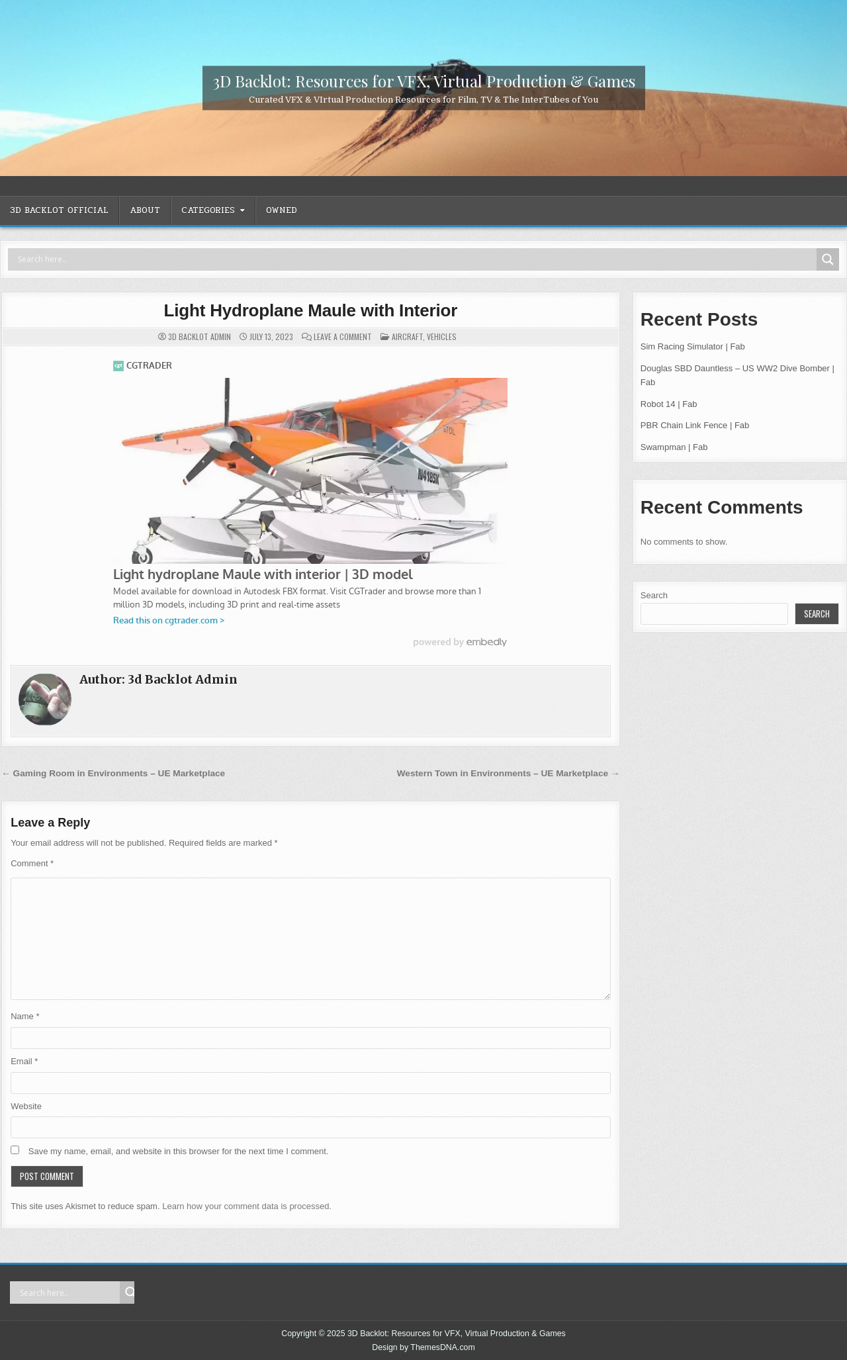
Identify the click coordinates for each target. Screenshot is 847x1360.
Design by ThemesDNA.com (423, 1347)
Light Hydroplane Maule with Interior (310, 310)
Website (26, 1106)
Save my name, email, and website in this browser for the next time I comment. (178, 1151)
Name (25, 1016)
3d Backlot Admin (199, 337)
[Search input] (415, 259)
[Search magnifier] (828, 259)
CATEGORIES (208, 210)
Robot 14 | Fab (669, 404)
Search (654, 595)
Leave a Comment (343, 337)
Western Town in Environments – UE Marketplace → (508, 773)
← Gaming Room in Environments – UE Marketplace (113, 773)
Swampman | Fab (674, 447)
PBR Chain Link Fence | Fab (695, 425)
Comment (32, 863)
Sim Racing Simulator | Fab (693, 346)
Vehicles (442, 336)
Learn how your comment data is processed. (247, 1206)
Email (24, 1061)
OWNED (281, 210)
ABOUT (145, 210)
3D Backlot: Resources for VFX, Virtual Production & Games (423, 80)
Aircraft (407, 336)
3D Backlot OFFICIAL (59, 210)
